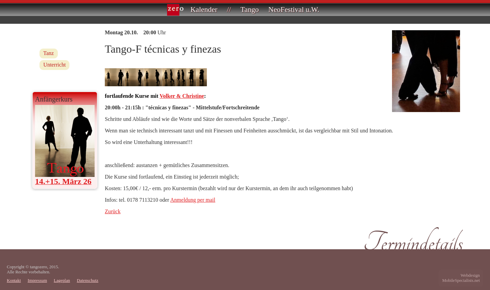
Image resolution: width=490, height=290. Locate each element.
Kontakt (14, 280)
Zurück (112, 211)
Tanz (48, 53)
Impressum (37, 280)
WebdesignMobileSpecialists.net (461, 278)
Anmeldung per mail (192, 200)
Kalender (204, 9)
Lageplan (62, 280)
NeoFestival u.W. (294, 9)
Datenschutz (87, 280)
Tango (250, 9)
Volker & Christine (182, 96)
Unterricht (54, 65)
